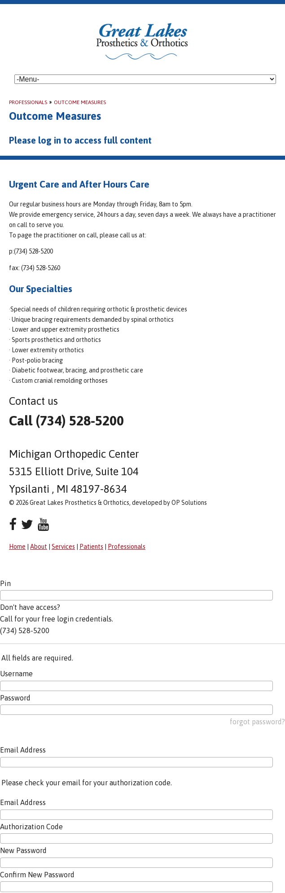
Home (17, 546)
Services (63, 546)
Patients (91, 546)
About (38, 546)
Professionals (28, 102)
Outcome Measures (80, 102)
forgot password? (257, 722)
